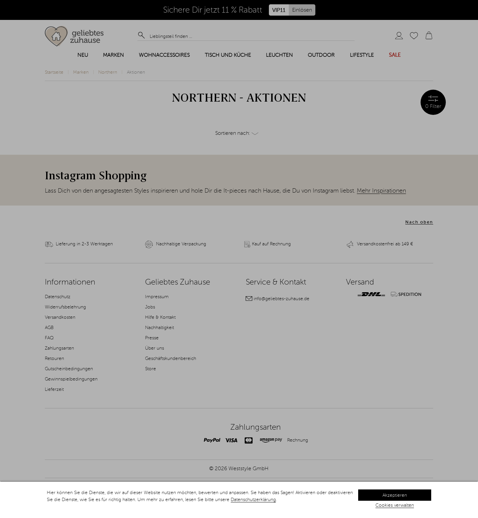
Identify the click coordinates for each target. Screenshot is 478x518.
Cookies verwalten (394, 505)
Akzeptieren (394, 495)
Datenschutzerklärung (253, 499)
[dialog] (239, 499)
